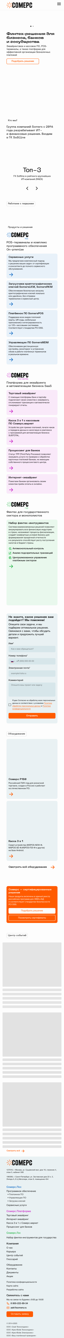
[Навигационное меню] (59, 4)
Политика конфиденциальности (22, 1282)
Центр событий (15, 1255)
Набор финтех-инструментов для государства (31, 1238)
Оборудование (14, 1265)
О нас (10, 1248)
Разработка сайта (15, 1290)
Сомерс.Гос (14, 1233)
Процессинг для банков (19, 1227)
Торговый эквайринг (18, 1215)
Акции (10, 1276)
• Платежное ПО (15, 1194)
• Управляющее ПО (17, 1198)
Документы (12, 1273)
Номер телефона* (18, 656)
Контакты (12, 1269)
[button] (20, 1314)
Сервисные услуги (17, 1205)
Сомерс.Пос (14, 1187)
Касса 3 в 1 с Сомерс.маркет (22, 1223)
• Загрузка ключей (16, 1201)
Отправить (32, 716)
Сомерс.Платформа (19, 1211)
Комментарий (16, 680)
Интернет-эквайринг (18, 1219)
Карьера (11, 1252)
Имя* (11, 644)
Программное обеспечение (21, 1191)
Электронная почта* (19, 668)
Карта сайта (12, 1286)
